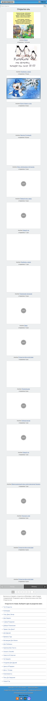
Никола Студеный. (25, 135)
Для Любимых (7, 644)
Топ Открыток (7, 607)
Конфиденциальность (35, 690)
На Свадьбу (7, 659)
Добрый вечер (26, 420)
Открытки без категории (25, 357)
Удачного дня (26, 516)
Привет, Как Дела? (9, 629)
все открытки (7, 2)
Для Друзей (7, 633)
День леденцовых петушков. (26, 167)
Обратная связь (33, 687)
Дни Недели (7, 618)
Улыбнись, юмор (26, 72)
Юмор (26, 40)
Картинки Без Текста (9, 648)
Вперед (34, 586)
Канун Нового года (26, 103)
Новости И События (9, 655)
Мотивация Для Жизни (10, 640)
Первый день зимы (26, 198)
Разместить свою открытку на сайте (15, 690)
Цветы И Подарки (8, 666)
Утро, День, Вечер (8, 614)
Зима (25, 325)
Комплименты (7, 674)
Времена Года (7, 637)
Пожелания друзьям (26, 294)
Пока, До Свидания (9, 677)
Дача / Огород (7, 670)
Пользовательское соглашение (23, 693)
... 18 (33, 592)
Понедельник (26, 389)
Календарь (6, 611)
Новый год (26, 230)
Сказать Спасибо (8, 651)
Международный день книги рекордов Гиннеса (25, 484)
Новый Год (6, 681)
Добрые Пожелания (9, 625)
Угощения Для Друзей (10, 662)
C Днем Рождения (8, 622)
